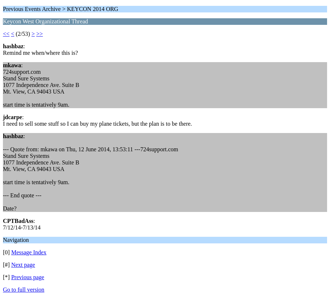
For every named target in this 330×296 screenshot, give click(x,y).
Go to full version (23, 289)
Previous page (27, 277)
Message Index (28, 252)
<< (6, 34)
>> (39, 34)
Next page (23, 265)
